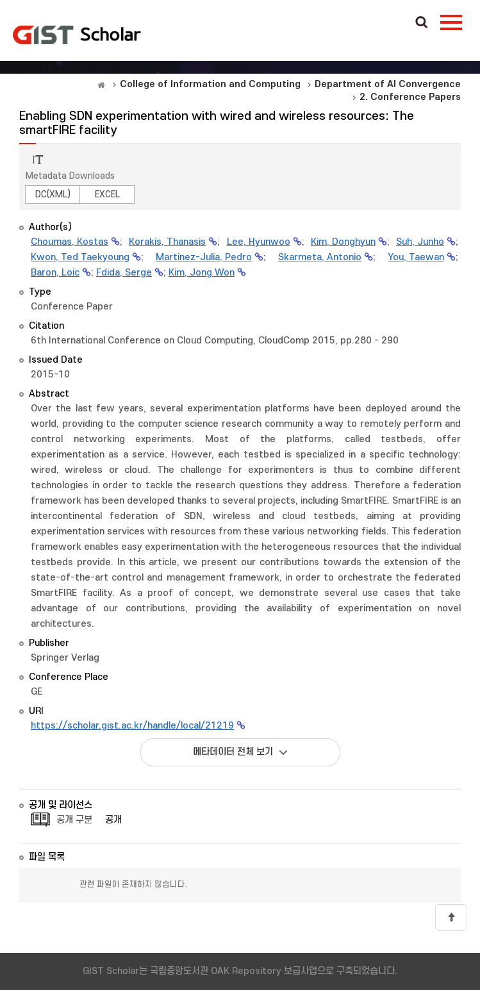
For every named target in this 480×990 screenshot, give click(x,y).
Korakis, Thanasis (167, 241)
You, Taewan (416, 257)
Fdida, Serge (124, 272)
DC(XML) (52, 194)
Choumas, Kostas (69, 241)
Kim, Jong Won (202, 272)
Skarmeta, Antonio (319, 257)
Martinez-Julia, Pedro (204, 257)
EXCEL (107, 194)
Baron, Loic (55, 272)
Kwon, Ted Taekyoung (80, 257)
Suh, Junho (420, 241)
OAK (77, 34)
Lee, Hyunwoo (258, 241)
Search (422, 23)
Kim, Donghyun (343, 241)
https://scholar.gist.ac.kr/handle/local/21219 (132, 725)
